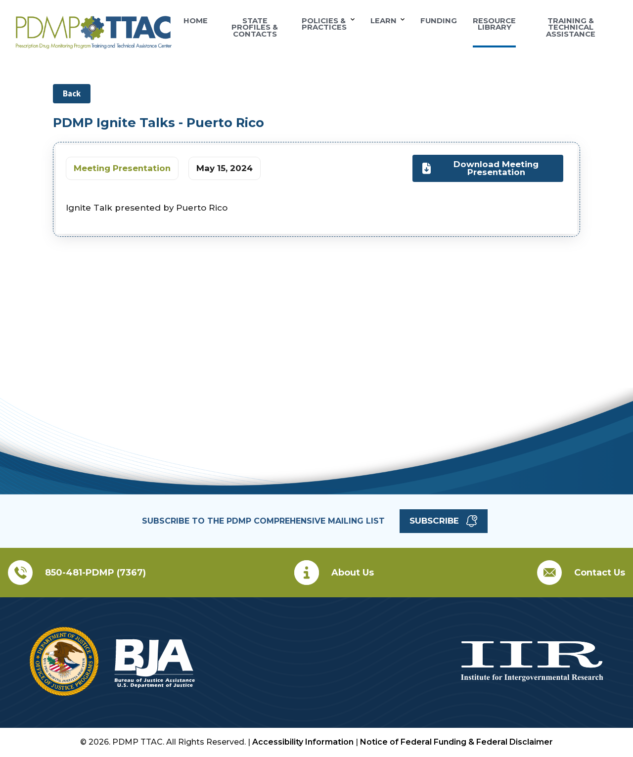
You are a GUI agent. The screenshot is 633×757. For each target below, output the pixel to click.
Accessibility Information (303, 742)
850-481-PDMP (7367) (95, 572)
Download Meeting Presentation (480, 168)
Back (72, 93)
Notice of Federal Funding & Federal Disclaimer (456, 742)
